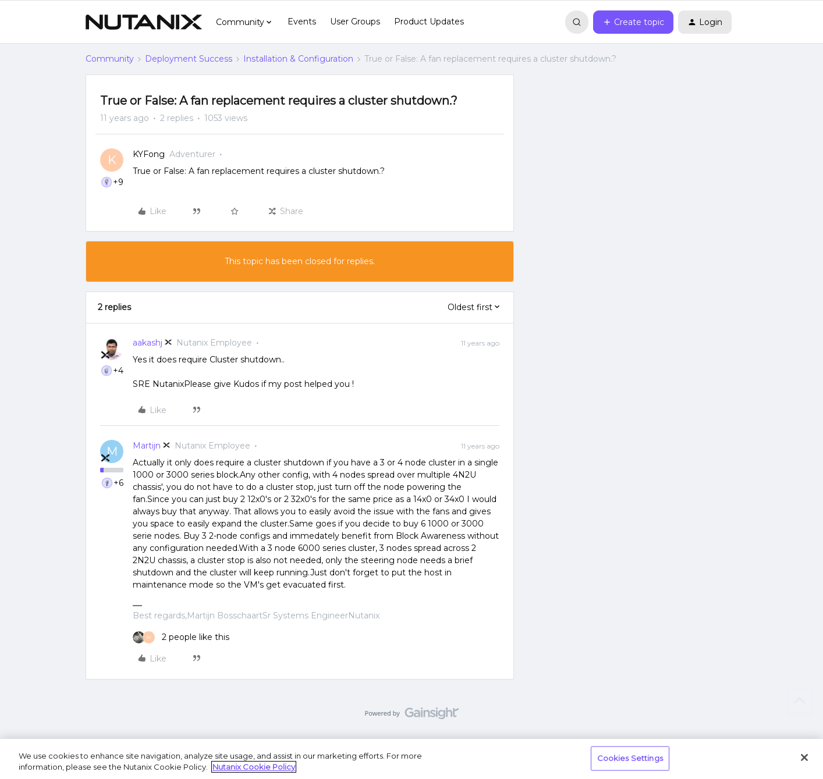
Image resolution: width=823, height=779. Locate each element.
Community (110, 59)
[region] (411, 759)
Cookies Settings (630, 758)
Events (302, 21)
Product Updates (429, 21)
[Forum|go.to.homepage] (144, 22)
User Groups (355, 21)
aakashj (147, 342)
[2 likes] (181, 637)
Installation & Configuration (298, 59)
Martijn (147, 445)
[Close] (804, 757)
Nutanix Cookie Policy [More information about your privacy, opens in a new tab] (253, 766)
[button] (633, 22)
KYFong (149, 154)
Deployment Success (188, 59)
